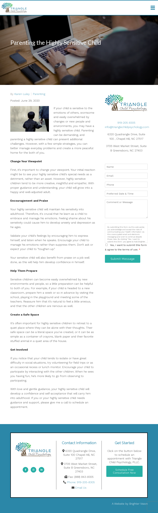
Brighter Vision (138, 503)
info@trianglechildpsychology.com (127, 127)
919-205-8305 (126, 122)
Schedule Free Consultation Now (124, 471)
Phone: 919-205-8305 (81, 482)
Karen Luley (22, 94)
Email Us (80, 487)
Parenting (39, 94)
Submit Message (123, 258)
